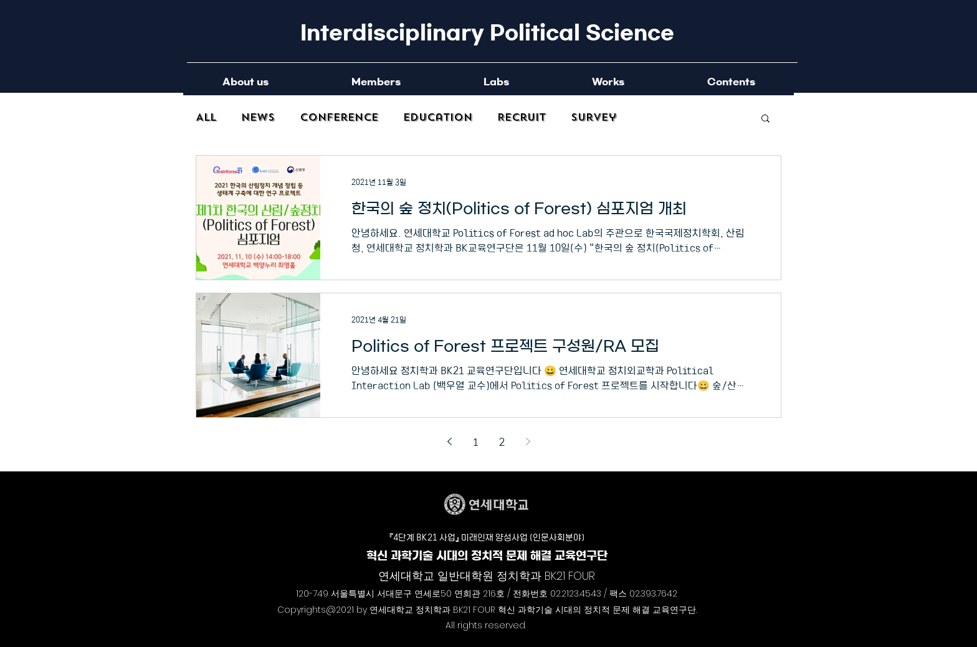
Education (437, 117)
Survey (593, 117)
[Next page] (528, 441)
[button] (765, 119)
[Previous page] (449, 441)
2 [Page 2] (502, 441)
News (258, 117)
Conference (339, 117)
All (206, 117)
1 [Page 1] (476, 441)
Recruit (521, 117)
